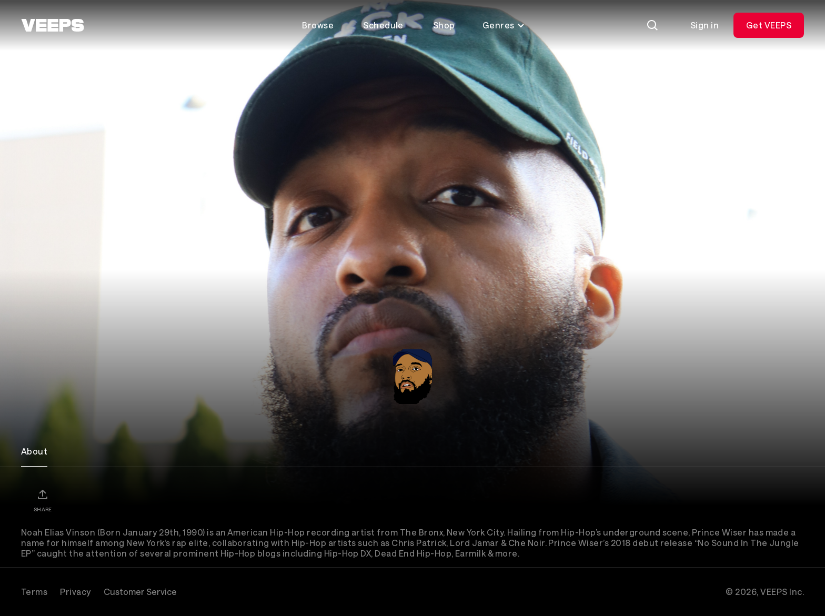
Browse (318, 25)
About (34, 451)
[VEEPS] (52, 25)
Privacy (75, 592)
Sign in (704, 25)
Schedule (383, 25)
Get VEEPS (768, 25)
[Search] (652, 25)
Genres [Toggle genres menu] (503, 25)
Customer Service (140, 592)
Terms (34, 592)
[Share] (42, 500)
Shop (444, 25)
